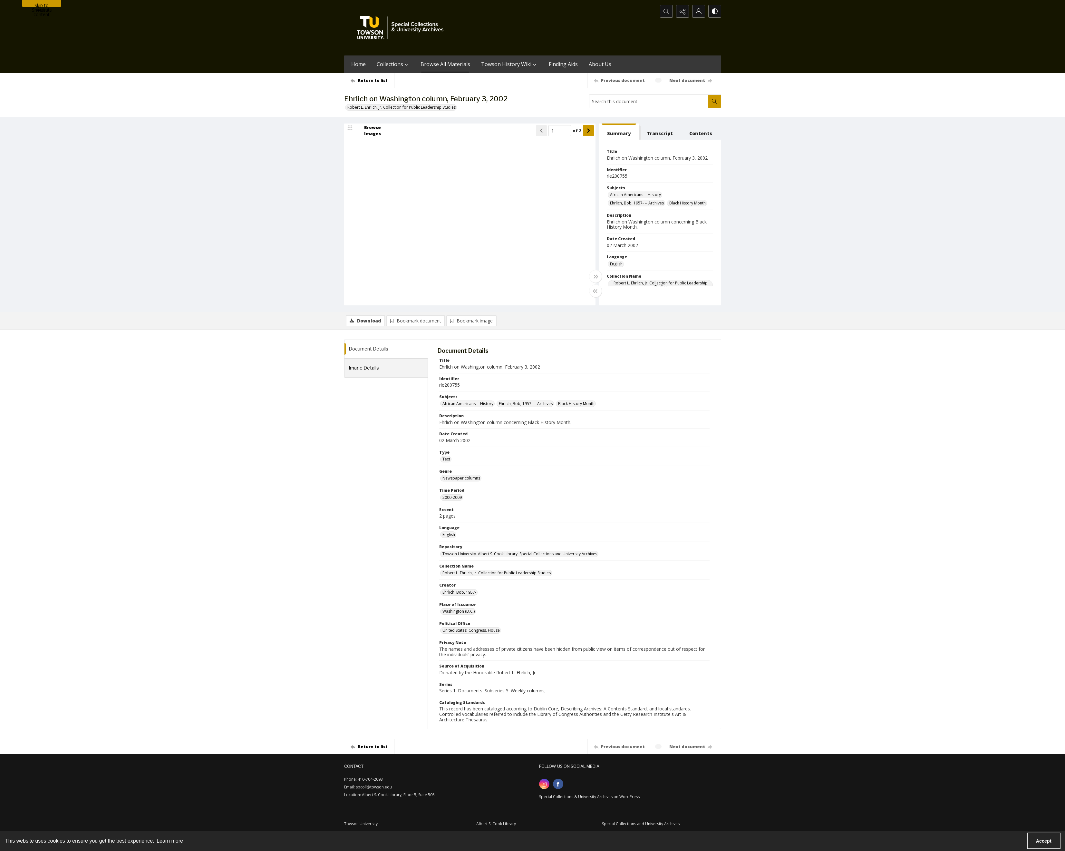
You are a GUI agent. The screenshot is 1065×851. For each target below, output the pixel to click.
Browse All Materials (445, 64)
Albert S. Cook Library (496, 823)
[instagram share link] (544, 784)
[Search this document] (648, 101)
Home (358, 64)
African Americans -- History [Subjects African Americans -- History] (635, 194)
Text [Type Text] (446, 459)
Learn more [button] (170, 841)
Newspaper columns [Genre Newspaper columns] (461, 478)
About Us (600, 64)
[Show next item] (588, 130)
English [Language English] (616, 264)
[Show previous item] (541, 130)
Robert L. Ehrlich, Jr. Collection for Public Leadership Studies (401, 107)
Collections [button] (393, 64)
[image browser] (368, 131)
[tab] (619, 132)
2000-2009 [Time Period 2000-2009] (452, 497)
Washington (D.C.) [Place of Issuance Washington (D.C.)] (458, 611)
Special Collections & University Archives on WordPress (589, 796)
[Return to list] (372, 80)
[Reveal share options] (682, 11)
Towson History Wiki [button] (509, 64)
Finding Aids (563, 64)
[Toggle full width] (595, 276)
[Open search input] (666, 11)
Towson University (361, 823)
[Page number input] (559, 130)
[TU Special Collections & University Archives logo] (402, 28)
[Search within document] (714, 101)
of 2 (577, 131)
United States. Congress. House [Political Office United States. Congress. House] (471, 630)
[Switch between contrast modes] (715, 11)
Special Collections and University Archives (641, 823)
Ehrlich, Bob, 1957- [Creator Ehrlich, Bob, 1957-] (459, 592)
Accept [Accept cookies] (1043, 841)
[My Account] (698, 11)
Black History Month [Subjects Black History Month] (687, 203)
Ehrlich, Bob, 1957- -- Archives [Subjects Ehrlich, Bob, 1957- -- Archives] (637, 203)
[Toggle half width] (595, 290)
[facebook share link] (558, 784)
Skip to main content (42, 4)
